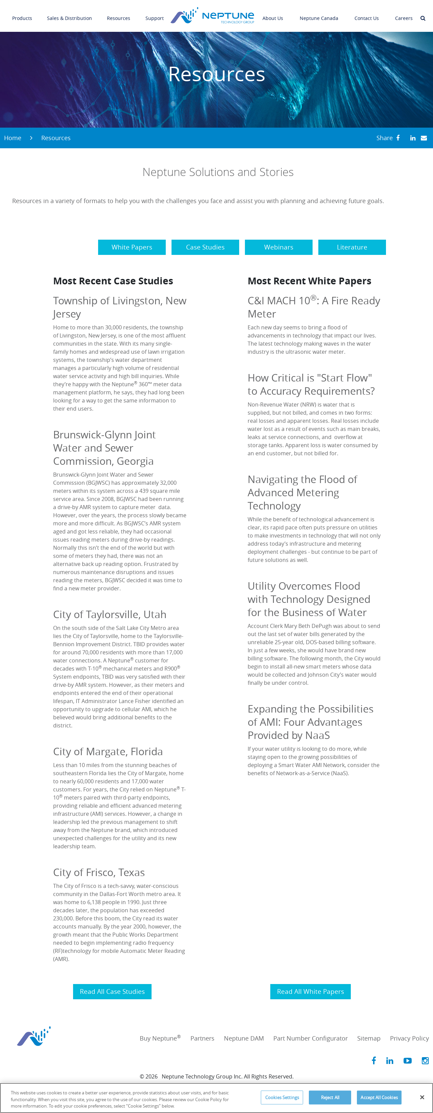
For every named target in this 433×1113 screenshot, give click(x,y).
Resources (118, 13)
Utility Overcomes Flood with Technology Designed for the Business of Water (309, 599)
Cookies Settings (282, 1097)
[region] (216, 1098)
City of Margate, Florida (108, 751)
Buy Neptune (160, 1038)
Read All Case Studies (112, 991)
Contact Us (367, 13)
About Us (273, 13)
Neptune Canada (319, 13)
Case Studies (205, 247)
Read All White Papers (310, 991)
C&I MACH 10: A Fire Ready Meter (314, 307)
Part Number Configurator (310, 1038)
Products (22, 13)
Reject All (330, 1097)
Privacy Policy (409, 1038)
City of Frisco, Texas (99, 872)
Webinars (278, 247)
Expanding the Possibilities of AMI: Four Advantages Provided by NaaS (310, 722)
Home (12, 138)
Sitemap (369, 1038)
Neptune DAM (244, 1038)
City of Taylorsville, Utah (109, 614)
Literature (352, 247)
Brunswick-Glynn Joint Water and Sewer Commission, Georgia (104, 448)
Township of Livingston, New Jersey (119, 307)
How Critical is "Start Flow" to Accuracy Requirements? (311, 384)
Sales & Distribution (69, 13)
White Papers (132, 247)
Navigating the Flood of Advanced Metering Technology (302, 492)
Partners (202, 1038)
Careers (404, 13)
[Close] (422, 1097)
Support (154, 13)
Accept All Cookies (379, 1097)
